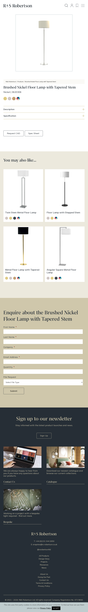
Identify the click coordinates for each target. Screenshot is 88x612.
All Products (44, 556)
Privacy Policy (44, 586)
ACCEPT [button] (56, 608)
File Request (9, 377)
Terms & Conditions (44, 583)
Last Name (9, 337)
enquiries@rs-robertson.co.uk (45, 544)
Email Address (11, 357)
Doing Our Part (44, 577)
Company (9, 347)
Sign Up (44, 435)
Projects (44, 562)
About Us (44, 574)
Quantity (9, 367)
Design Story (44, 559)
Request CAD (13, 133)
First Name (10, 327)
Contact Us (44, 580)
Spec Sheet (33, 133)
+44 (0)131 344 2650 (45, 541)
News (44, 568)
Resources (44, 565)
